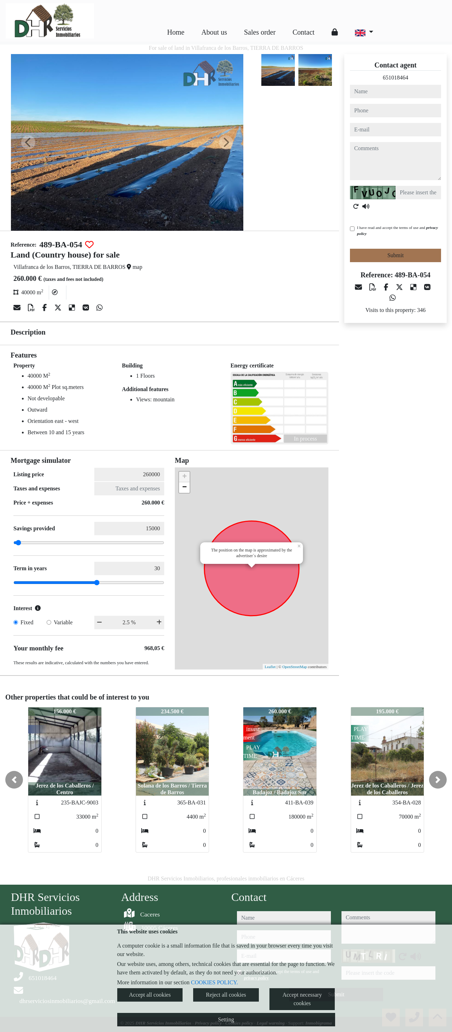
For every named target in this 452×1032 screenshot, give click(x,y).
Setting (226, 1019)
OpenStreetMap (294, 667)
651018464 (395, 78)
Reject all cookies (226, 995)
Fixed (26, 622)
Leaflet (269, 667)
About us (214, 32)
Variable (63, 622)
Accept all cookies (150, 995)
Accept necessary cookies (302, 999)
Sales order (259, 32)
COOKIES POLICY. (214, 982)
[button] (14, 780)
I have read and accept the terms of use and (397, 230)
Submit (395, 255)
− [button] (184, 487)
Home (175, 32)
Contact (303, 32)
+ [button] (184, 477)
